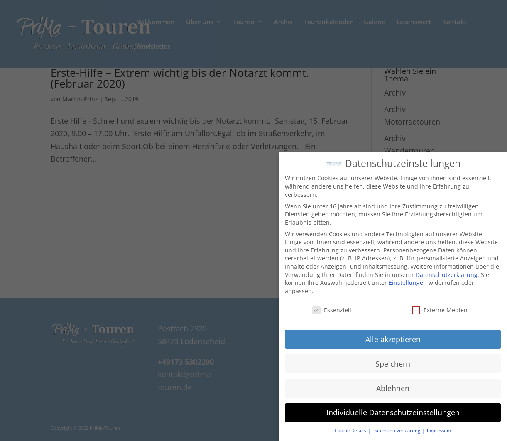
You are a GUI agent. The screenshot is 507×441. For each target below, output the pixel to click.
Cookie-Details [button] (351, 426)
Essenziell (331, 305)
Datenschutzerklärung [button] (396, 426)
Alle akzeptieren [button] (393, 334)
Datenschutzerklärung (447, 270)
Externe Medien (440, 305)
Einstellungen (408, 278)
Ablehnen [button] (392, 383)
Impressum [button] (439, 426)
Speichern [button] (392, 359)
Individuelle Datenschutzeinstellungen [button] (393, 408)
